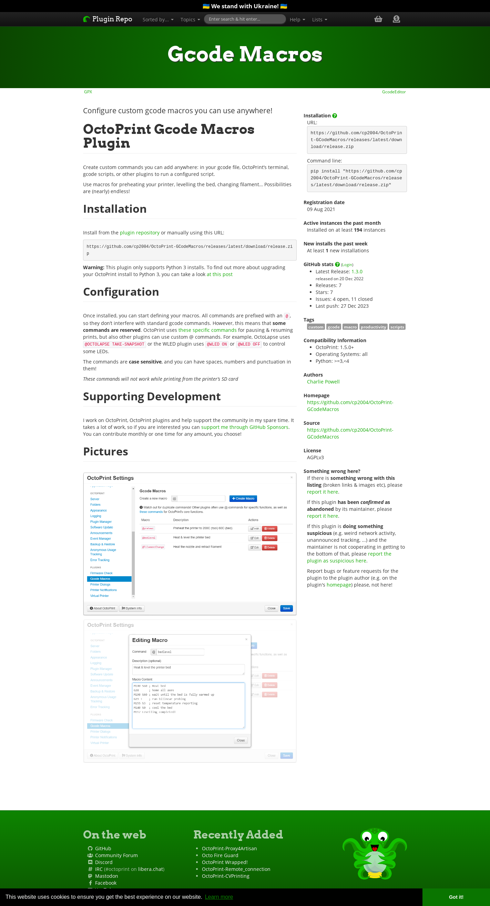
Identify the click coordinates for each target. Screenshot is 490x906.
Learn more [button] (219, 897)
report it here (322, 491)
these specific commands (207, 330)
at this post (220, 274)
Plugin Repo (107, 19)
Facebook (105, 882)
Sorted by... (158, 19)
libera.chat (150, 869)
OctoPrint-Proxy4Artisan (229, 848)
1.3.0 (357, 271)
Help (297, 19)
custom (316, 326)
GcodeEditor (394, 91)
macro (350, 326)
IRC (99, 869)
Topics (190, 19)
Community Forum (116, 855)
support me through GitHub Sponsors (244, 427)
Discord (104, 862)
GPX (87, 91)
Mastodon (106, 876)
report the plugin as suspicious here (350, 557)
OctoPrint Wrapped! (225, 862)
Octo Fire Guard (220, 855)
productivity (373, 326)
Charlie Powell (323, 381)
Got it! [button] (456, 897)
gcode (334, 326)
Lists (319, 19)
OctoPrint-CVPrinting (225, 876)
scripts (397, 326)
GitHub (103, 848)
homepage (339, 584)
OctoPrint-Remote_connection (236, 869)
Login (347, 264)
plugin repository (140, 232)
